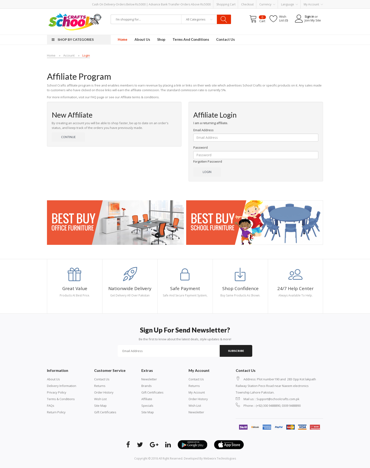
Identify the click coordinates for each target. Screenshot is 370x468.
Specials (147, 405)
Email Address (203, 130)
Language (289, 4)
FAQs (50, 405)
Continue (68, 137)
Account (69, 55)
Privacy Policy (56, 392)
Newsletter (149, 379)
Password (200, 147)
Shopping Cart (225, 4)
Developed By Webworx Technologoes (210, 458)
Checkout (247, 4)
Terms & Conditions (61, 399)
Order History (104, 392)
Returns (99, 386)
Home (51, 55)
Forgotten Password (207, 161)
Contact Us (101, 379)
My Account (197, 392)
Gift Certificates (105, 412)
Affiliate (146, 399)
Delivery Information (61, 386)
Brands (146, 386)
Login (86, 55)
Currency (267, 4)
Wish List (100, 399)
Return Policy (56, 412)
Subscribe (236, 351)
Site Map (100, 405)
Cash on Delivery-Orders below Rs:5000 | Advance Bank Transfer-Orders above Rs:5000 (151, 4)
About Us (53, 379)
